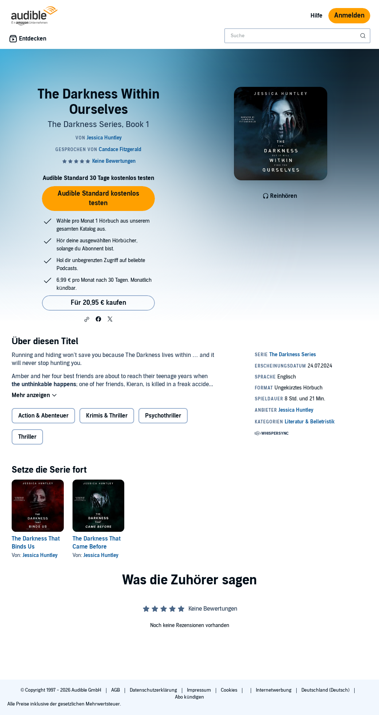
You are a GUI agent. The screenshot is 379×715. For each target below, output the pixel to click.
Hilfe (316, 15)
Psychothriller (163, 415)
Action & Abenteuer (43, 415)
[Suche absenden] (363, 35)
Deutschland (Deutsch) (326, 690)
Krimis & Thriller (107, 415)
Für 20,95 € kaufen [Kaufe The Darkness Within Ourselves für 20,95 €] (98, 303)
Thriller (27, 437)
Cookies (229, 690)
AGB (116, 690)
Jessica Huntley (40, 555)
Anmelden (349, 15)
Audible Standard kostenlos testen (98, 198)
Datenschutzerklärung (154, 690)
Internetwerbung (274, 690)
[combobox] (297, 35)
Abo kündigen (189, 697)
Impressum (199, 690)
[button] (87, 319)
